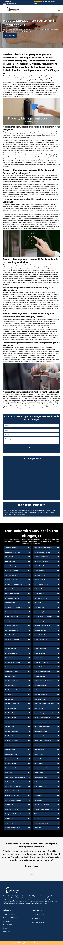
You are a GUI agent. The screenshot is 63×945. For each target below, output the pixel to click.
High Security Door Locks (12, 827)
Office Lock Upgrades (40, 685)
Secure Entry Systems (40, 777)
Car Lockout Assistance (12, 639)
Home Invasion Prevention (42, 552)
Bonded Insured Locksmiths (13, 607)
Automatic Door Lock (11, 579)
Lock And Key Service (40, 598)
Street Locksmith (39, 795)
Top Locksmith (38, 800)
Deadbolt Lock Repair (11, 681)
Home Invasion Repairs (41, 556)
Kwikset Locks (38, 589)
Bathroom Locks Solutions (13, 593)
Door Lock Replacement (12, 731)
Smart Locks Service (40, 786)
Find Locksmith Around (12, 791)
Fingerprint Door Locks (12, 795)
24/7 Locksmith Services (12, 552)
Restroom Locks (39, 749)
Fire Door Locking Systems (13, 800)
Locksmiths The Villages (31, 943)
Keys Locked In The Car (41, 584)
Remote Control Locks (40, 731)
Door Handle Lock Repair (12, 690)
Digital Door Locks (10, 685)
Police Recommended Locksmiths (44, 703)
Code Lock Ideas (10, 658)
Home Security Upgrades (41, 561)
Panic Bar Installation (40, 694)
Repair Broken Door (40, 736)
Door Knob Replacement (12, 703)
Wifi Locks (37, 818)
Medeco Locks (38, 658)
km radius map (31, 479)
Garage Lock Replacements (13, 814)
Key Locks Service (39, 575)
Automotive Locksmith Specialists (15, 584)
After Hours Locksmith (11, 570)
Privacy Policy (7, 931)
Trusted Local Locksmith (41, 804)
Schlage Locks (38, 772)
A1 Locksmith (9, 556)
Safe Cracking (38, 759)
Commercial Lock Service (12, 662)
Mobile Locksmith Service (41, 662)
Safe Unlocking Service (41, 768)
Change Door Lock (10, 648)
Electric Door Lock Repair (12, 745)
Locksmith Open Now (40, 635)
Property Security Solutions (42, 717)
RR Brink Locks (38, 754)
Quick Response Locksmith (42, 726)
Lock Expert (37, 602)
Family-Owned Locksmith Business (15, 777)
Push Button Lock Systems (42, 722)
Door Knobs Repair (10, 708)
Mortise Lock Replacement (42, 671)
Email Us (37, 918)
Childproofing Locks (11, 653)
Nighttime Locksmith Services (43, 681)
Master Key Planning (40, 648)
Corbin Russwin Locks (11, 671)
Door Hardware (9, 699)
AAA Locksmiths (10, 561)
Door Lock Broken (10, 717)
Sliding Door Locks (39, 782)
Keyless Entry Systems (40, 579)
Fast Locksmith (9, 782)
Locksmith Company (40, 621)
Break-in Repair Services (12, 612)
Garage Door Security (11, 809)
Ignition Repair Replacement (42, 566)
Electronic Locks (10, 749)
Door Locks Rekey (10, 736)
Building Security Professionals (14, 621)
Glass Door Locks (10, 823)
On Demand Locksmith (41, 690)
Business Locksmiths (11, 630)
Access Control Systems (12, 566)
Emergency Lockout (11, 754)
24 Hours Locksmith (11, 547)
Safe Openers (38, 763)
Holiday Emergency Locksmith (43, 547)
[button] (31, 874)
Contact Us (6, 928)
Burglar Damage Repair (12, 625)
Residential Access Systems (42, 740)
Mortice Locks (38, 667)
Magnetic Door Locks (40, 639)
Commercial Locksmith (12, 667)
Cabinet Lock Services (11, 635)
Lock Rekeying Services (41, 612)
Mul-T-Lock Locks (39, 676)
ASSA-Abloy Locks (10, 575)
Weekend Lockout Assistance (43, 809)
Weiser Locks (38, 814)
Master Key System (39, 653)
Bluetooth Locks (10, 602)
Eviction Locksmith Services (13, 768)
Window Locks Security (41, 823)
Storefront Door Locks (40, 791)
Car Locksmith (9, 644)
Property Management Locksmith (44, 713)
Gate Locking (9, 818)
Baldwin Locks (9, 589)
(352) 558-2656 (10, 35)
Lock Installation (39, 607)
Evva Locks (8, 772)
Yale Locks (37, 827)
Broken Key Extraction (11, 616)
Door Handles (9, 694)
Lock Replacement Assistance (43, 616)
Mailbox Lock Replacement (42, 644)
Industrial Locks (39, 570)
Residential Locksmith (40, 745)
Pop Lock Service (39, 708)
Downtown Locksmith (11, 740)
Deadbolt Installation (11, 676)
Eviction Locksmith (10, 763)
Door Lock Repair (10, 726)
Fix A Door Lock (9, 804)
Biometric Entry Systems (12, 598)
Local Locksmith (39, 593)
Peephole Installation (40, 699)
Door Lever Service (10, 713)
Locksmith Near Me (40, 630)
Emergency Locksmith (11, 759)
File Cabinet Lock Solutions (13, 786)
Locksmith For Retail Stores (42, 625)
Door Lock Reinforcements (13, 722)
